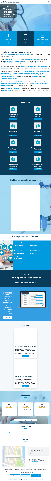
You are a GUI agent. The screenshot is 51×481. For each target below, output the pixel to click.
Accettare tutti (36, 475)
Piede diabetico (34, 245)
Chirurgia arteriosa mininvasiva (21, 256)
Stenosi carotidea (18, 245)
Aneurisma (33, 242)
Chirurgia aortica (18, 248)
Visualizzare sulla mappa (13, 456)
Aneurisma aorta (18, 242)
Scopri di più (13, 119)
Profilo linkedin (10, 432)
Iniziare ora (7, 317)
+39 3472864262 (34, 453)
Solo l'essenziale (25, 475)
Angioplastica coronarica (36, 256)
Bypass (32, 253)
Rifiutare (15, 475)
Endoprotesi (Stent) (19, 253)
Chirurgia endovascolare (36, 248)
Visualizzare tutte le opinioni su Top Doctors (25, 420)
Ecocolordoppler (18, 258)
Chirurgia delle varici (35, 250)
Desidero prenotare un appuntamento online (25, 282)
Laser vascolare (18, 250)
